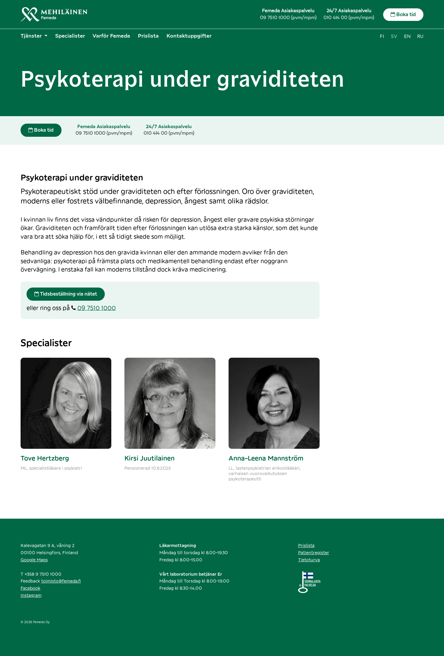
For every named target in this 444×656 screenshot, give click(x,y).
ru (420, 36)
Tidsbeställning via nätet (65, 293)
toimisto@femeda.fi (61, 581)
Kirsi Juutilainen (149, 458)
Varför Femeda (111, 36)
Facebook (30, 588)
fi (382, 36)
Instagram (31, 596)
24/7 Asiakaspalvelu (348, 11)
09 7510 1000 (96, 308)
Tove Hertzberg (45, 458)
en (407, 36)
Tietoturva (309, 560)
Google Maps (34, 560)
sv (394, 36)
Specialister (70, 36)
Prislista (148, 36)
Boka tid (403, 14)
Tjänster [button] (32, 36)
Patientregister (313, 553)
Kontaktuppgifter (189, 36)
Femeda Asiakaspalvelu (288, 11)
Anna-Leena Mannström (266, 458)
